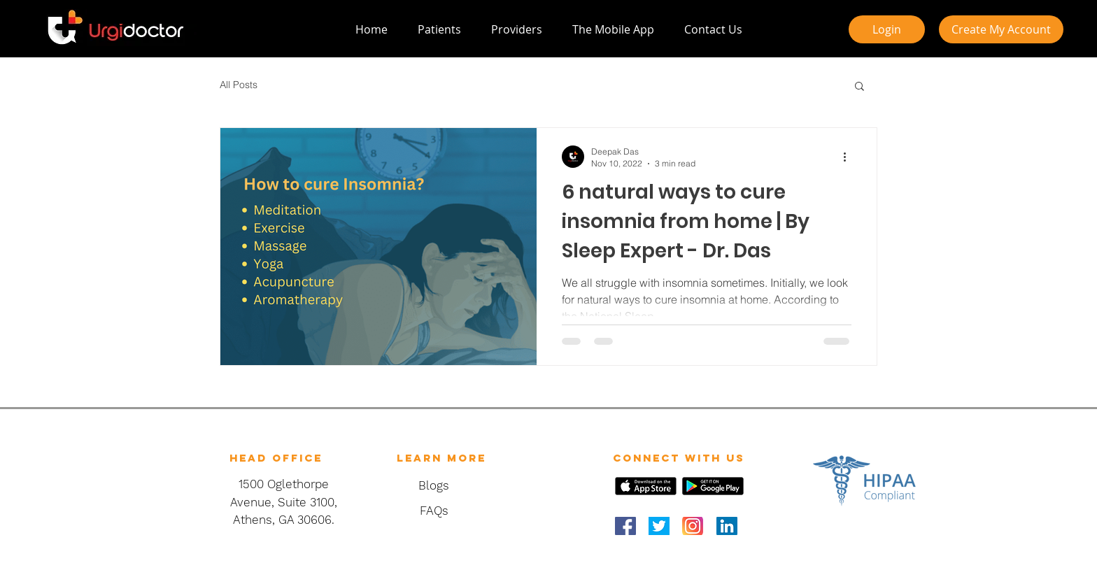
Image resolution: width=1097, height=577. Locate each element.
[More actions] (849, 156)
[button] (859, 87)
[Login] (887, 29)
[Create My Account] (1001, 29)
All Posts (238, 84)
